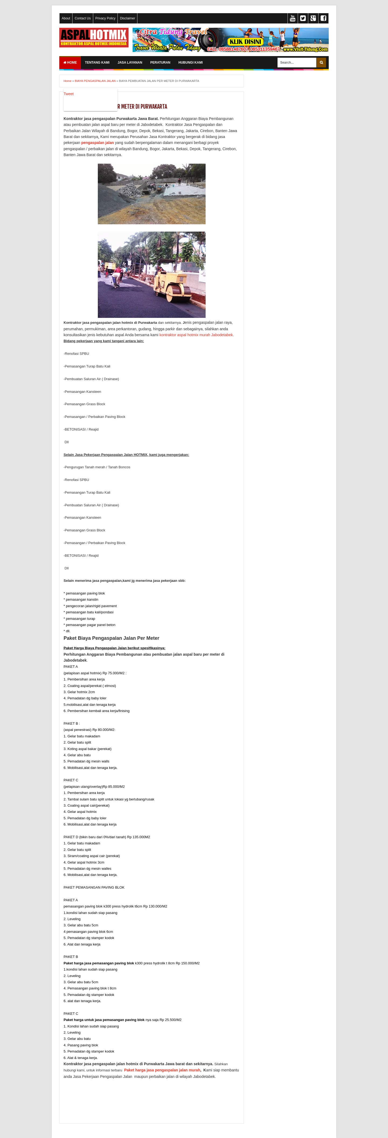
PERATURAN (160, 62)
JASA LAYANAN (129, 62)
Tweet (69, 94)
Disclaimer (127, 18)
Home (70, 62)
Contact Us (83, 18)
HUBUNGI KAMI (190, 62)
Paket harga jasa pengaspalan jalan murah (162, 1070)
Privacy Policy (105, 18)
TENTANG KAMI (97, 62)
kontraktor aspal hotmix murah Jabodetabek (196, 335)
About (66, 18)
